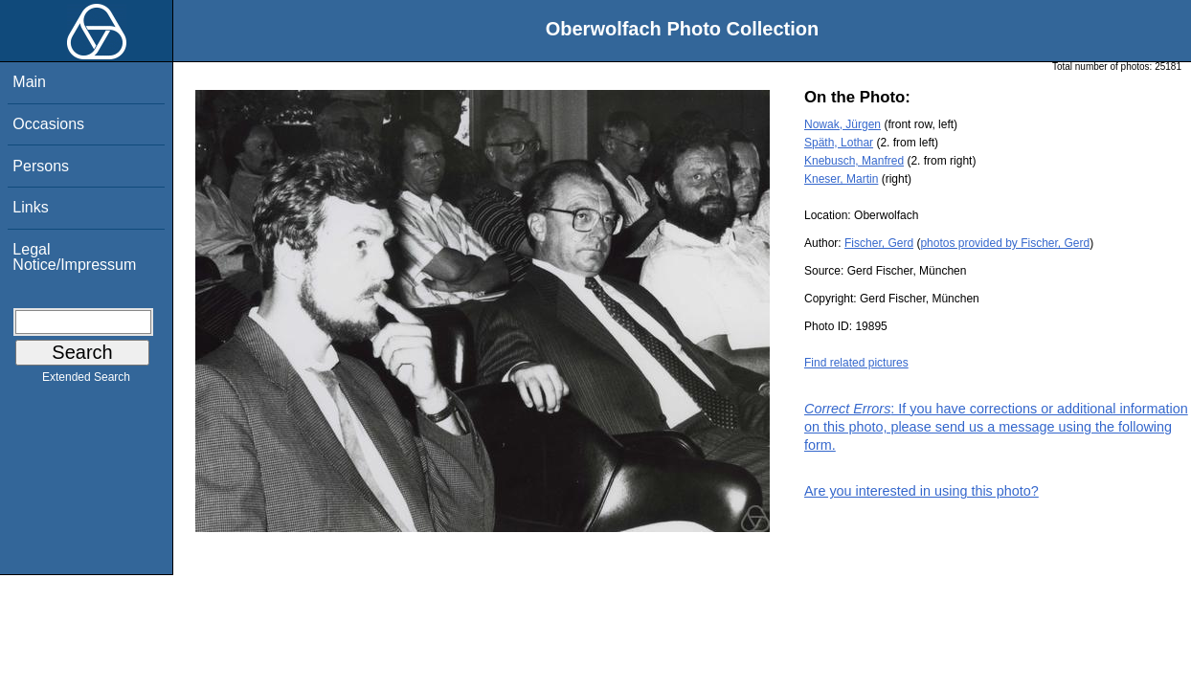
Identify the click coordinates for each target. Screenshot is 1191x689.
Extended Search (86, 381)
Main (29, 82)
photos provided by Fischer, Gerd (1005, 243)
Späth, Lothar (838, 142)
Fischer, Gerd (878, 243)
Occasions (48, 124)
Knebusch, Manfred (854, 160)
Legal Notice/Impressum (74, 257)
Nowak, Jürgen (842, 124)
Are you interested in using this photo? (921, 491)
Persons (40, 166)
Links (30, 207)
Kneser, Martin (841, 179)
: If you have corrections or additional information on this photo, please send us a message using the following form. (996, 427)
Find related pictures (856, 362)
